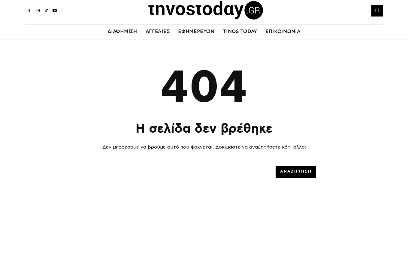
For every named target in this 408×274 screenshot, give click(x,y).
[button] (377, 10)
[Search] (296, 172)
